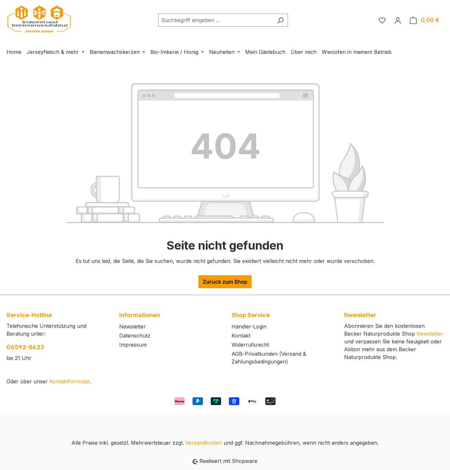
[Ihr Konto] (398, 20)
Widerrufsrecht (250, 344)
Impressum (133, 344)
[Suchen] (280, 20)
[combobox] (215, 20)
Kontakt (240, 335)
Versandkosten (203, 442)
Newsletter (132, 326)
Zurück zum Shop (225, 281)
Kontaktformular (69, 381)
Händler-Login (249, 326)
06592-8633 (25, 347)
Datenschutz (134, 335)
